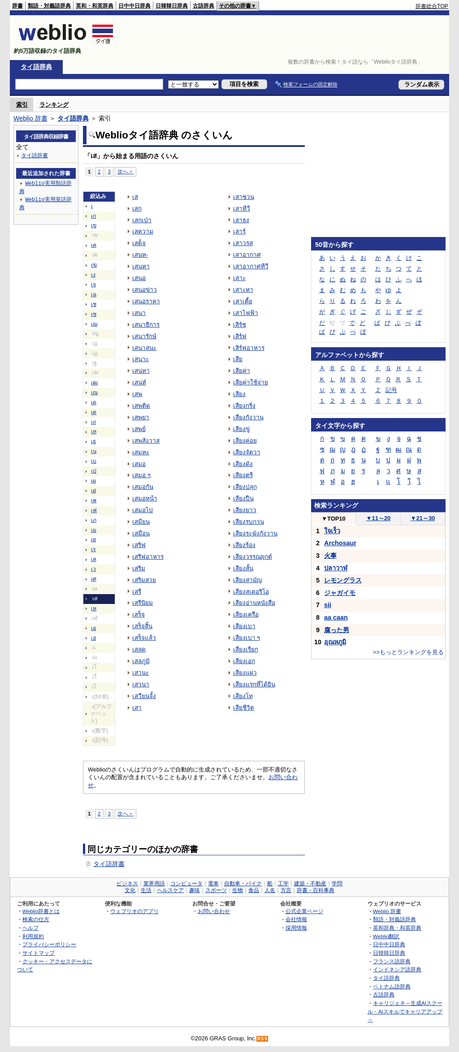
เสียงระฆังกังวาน (255, 533)
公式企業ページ (304, 911)
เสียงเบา (244, 626)
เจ (93, 284)
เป (93, 471)
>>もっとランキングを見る (408, 652)
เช (93, 304)
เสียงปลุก (245, 486)
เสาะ (239, 278)
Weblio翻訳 (386, 936)
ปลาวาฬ (335, 568)
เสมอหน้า (144, 498)
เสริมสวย (144, 580)
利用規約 (33, 936)
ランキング (54, 104)
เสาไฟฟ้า (245, 313)
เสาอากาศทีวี (250, 266)
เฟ (94, 510)
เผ (93, 481)
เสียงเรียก (245, 649)
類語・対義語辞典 (49, 6)
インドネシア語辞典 (397, 969)
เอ (93, 628)
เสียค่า (241, 370)
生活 (146, 890)
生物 (237, 890)
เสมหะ (140, 452)
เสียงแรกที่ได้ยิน (254, 684)
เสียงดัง (243, 464)
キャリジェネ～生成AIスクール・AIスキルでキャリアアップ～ (405, 1011)
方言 (286, 890)
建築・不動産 (310, 883)
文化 (130, 890)
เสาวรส (243, 243)
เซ (93, 314)
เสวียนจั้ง (144, 696)
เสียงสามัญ (247, 580)
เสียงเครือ (246, 614)
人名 (269, 890)
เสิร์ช (239, 324)
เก (93, 216)
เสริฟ (139, 545)
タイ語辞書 (109, 863)
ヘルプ (30, 928)
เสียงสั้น (243, 568)
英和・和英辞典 (94, 6)
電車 (213, 883)
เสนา (139, 313)
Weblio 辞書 (30, 118)
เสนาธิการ (146, 324)
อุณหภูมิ (335, 642)
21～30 (423, 518)
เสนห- (140, 254)
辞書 (17, 6)
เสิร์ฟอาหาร (248, 348)
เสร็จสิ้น (142, 626)
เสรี (136, 591)
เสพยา (140, 417)
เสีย (237, 359)
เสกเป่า (142, 220)
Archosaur (340, 543)
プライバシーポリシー (49, 944)
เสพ (137, 394)
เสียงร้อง (244, 545)
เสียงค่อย (245, 440)
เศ (93, 579)
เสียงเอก (244, 661)
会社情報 (296, 919)
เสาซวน (243, 197)
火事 (330, 555)
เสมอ (139, 464)
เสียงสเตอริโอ (251, 591)
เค (93, 245)
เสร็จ (138, 614)
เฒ (94, 382)
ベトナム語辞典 (392, 986)
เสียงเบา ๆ (246, 637)
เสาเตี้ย (242, 301)
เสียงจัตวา (246, 452)
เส (135, 197)
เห (93, 608)
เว (93, 569)
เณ (94, 392)
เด (93, 402)
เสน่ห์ (139, 382)
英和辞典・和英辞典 (397, 928)
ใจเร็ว (332, 531)
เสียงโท (243, 696)
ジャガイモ (339, 592)
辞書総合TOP (432, 6)
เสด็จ (139, 243)
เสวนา (140, 684)
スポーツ (216, 890)
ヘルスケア (170, 890)
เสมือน (141, 533)
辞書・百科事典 (315, 890)
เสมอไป (142, 510)
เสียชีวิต (243, 707)
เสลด (139, 649)
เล (93, 559)
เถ (93, 422)
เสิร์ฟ (240, 336)
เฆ (94, 265)
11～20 (378, 518)
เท (93, 431)
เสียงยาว (244, 510)
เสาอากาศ (247, 254)
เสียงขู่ (241, 429)
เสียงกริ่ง (244, 405)
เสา (137, 707)
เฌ (94, 324)
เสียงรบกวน (248, 521)
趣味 (194, 890)
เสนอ (139, 278)
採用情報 (296, 928)
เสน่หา (141, 370)
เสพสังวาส (146, 440)
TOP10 (333, 518)
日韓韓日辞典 (172, 6)
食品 (253, 890)
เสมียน (141, 521)
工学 (283, 883)
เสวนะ (140, 672)
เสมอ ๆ (141, 475)
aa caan (336, 617)
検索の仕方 (35, 919)
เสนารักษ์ (144, 336)
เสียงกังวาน (248, 417)
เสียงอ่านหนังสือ (254, 602)
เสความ (142, 231)
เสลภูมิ (141, 661)
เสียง (239, 394)
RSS (262, 1038)
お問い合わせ (214, 911)
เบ (93, 461)
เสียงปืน (243, 498)
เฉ (93, 294)
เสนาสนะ (144, 348)
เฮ (93, 638)
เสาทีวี (241, 208)
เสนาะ (140, 359)
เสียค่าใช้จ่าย (250, 382)
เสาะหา (243, 289)
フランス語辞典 (392, 961)
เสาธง (241, 220)
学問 (337, 883)
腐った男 (336, 630)
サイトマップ (38, 953)
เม (93, 530)
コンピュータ (186, 883)
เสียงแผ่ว (245, 672)
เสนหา (141, 266)
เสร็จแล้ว (144, 637)
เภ (93, 520)
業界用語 (154, 883)
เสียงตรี (243, 475)
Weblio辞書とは (41, 911)
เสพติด (141, 405)
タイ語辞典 (36, 66)
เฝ (93, 490)
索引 (22, 104)
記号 (391, 390)
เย (93, 539)
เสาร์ (239, 231)
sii (327, 604)
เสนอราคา (146, 301)
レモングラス (343, 580)
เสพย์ (139, 429)
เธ (93, 441)
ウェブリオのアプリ (134, 911)
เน (93, 451)
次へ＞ (125, 171)
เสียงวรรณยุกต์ (252, 556)
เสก (137, 208)
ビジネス (127, 883)
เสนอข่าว (144, 289)
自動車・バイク (243, 883)
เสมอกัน (142, 486)
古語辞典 (203, 6)
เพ (93, 500)
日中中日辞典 (134, 6)
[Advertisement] (285, 37)
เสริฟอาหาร (148, 556)
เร (93, 549)
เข (93, 225)
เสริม (138, 568)
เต (93, 412)
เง (93, 275)
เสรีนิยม (142, 602)
